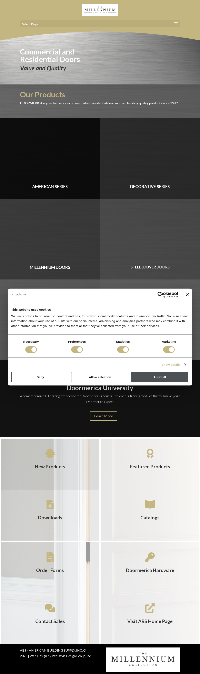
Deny (40, 377)
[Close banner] (187, 294)
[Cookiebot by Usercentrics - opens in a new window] (160, 295)
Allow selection (100, 377)
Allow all (159, 377)
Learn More (103, 416)
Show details (171, 364)
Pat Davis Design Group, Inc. (71, 656)
